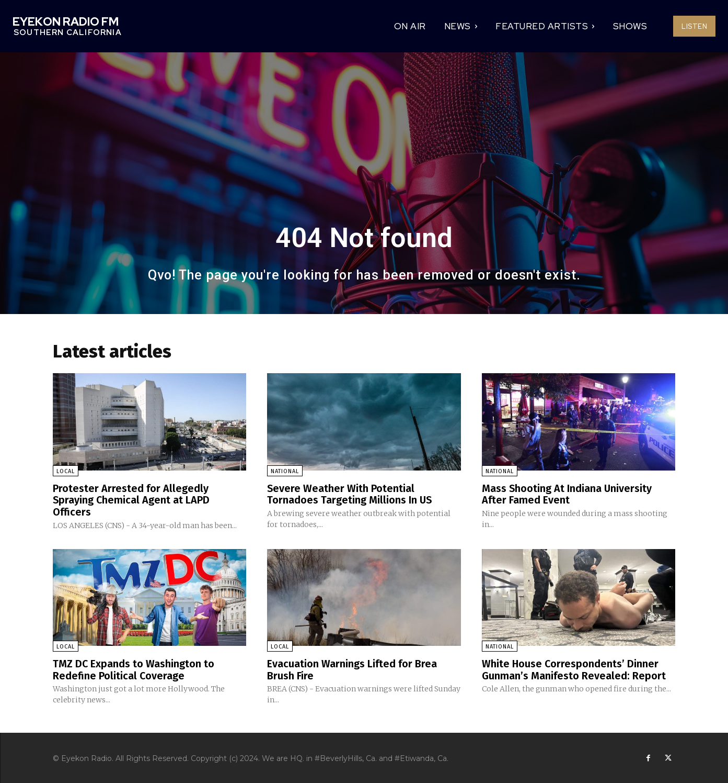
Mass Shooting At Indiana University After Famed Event (567, 494)
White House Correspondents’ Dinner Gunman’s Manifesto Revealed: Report (574, 668)
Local (65, 471)
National (285, 471)
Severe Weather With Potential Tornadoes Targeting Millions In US (350, 494)
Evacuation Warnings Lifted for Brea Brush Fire (352, 668)
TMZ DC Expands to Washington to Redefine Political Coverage (134, 668)
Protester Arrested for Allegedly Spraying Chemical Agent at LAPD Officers (132, 500)
